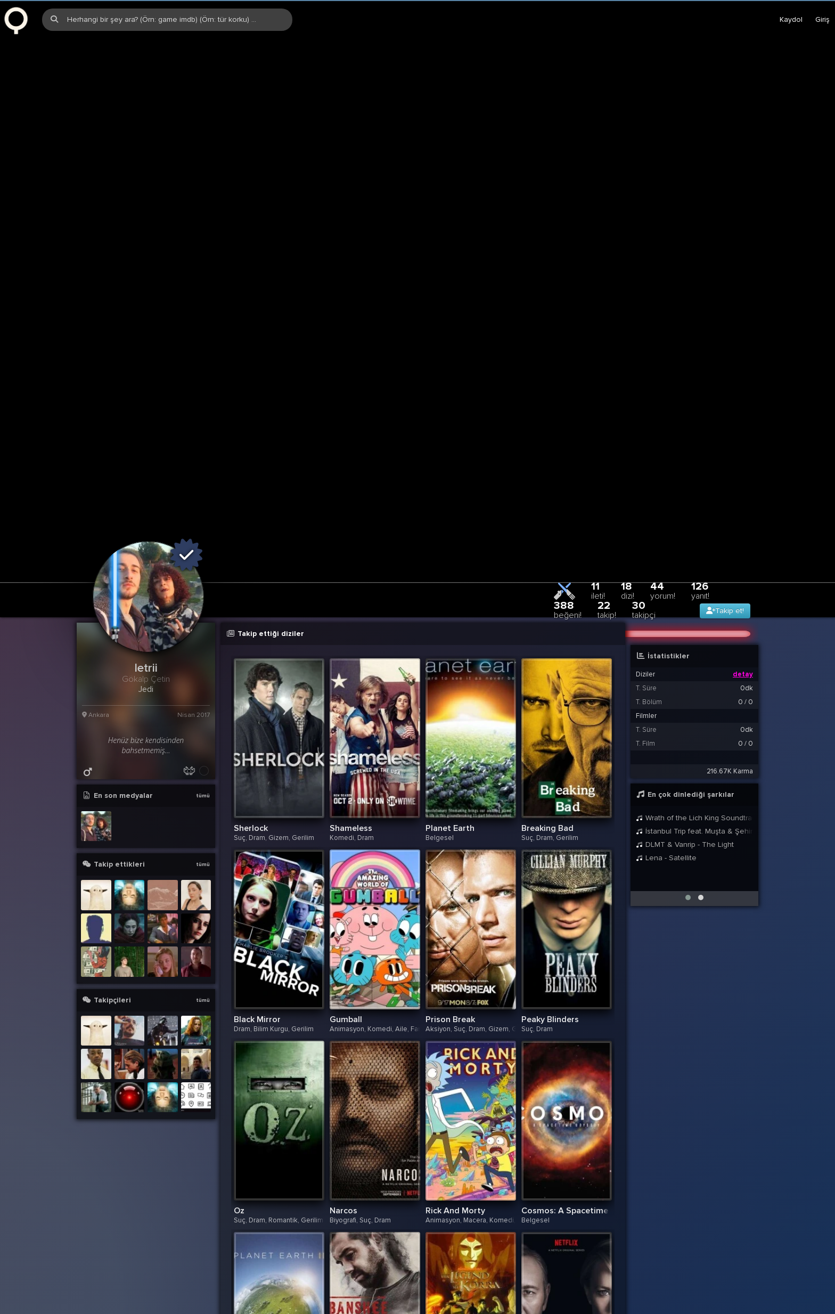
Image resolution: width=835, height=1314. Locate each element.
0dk (746, 528)
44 (662, 430)
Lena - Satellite (666, 698)
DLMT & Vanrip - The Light (685, 684)
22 (606, 449)
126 (700, 430)
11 (598, 430)
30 (644, 449)
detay (743, 514)
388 (568, 449)
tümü (203, 636)
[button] (688, 737)
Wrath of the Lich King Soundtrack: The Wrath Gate (694, 658)
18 (627, 430)
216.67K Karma (730, 611)
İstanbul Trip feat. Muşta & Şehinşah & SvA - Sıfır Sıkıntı (694, 671)
